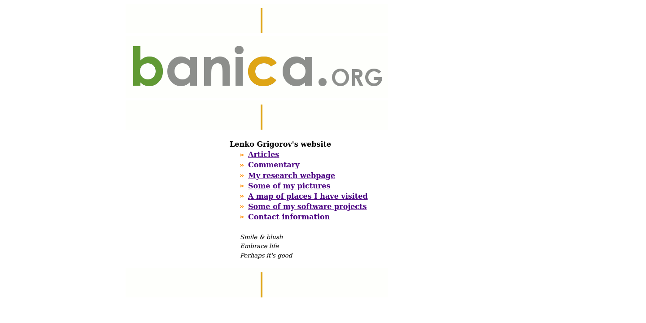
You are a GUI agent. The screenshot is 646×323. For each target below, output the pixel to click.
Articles (263, 154)
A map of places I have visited (308, 196)
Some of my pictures (289, 186)
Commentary (274, 165)
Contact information (289, 217)
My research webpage (291, 175)
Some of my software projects (307, 206)
